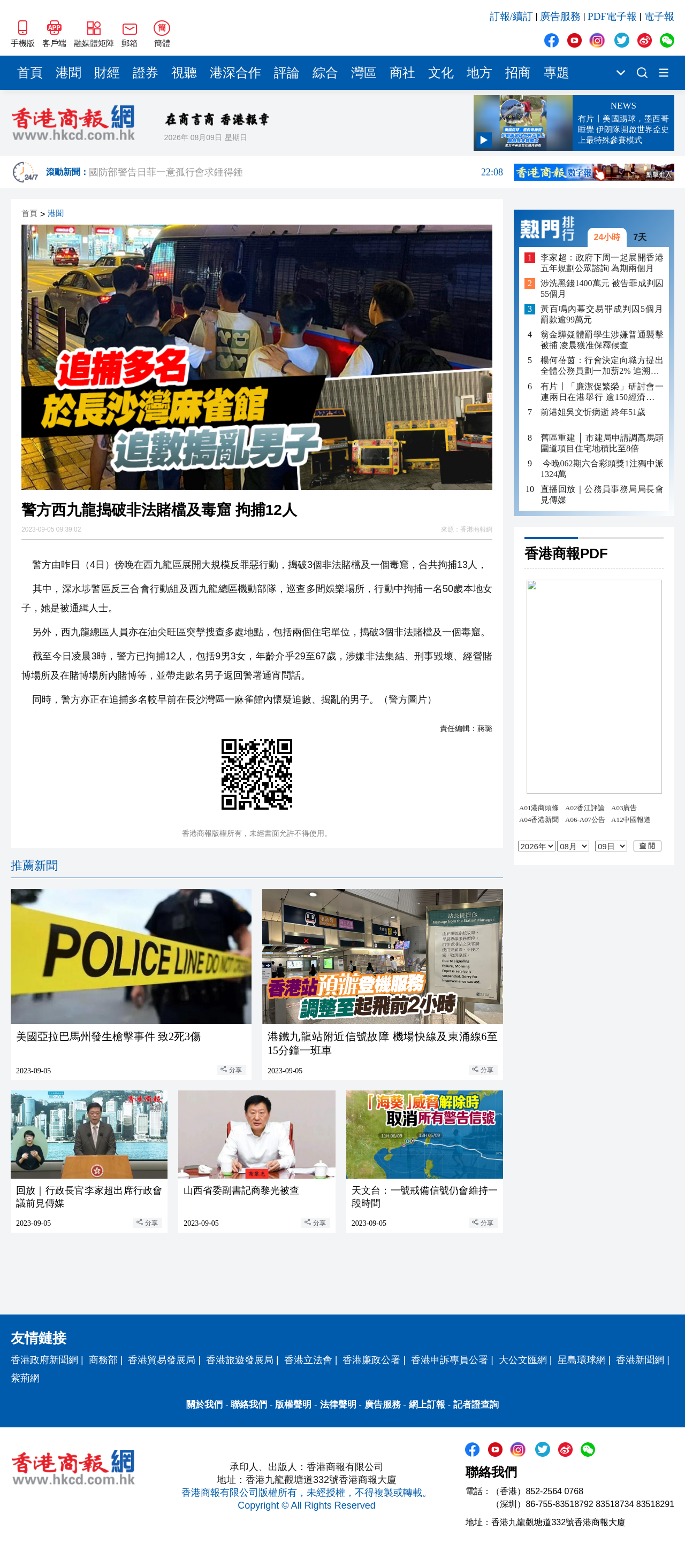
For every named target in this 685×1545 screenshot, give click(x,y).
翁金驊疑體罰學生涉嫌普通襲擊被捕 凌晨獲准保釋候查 (602, 340)
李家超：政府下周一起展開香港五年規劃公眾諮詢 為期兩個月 (602, 263)
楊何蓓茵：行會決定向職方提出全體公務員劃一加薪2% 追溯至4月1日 (602, 366)
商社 (402, 73)
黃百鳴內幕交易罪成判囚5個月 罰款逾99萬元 (602, 314)
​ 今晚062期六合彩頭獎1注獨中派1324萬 (602, 469)
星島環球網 (582, 1360)
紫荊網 (25, 1378)
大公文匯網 (523, 1360)
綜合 (325, 73)
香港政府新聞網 (44, 1360)
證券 (145, 73)
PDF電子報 (612, 16)
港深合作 (235, 73)
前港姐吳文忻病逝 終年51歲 (593, 412)
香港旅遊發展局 (239, 1360)
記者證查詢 (476, 1405)
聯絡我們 (249, 1405)
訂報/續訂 (511, 16)
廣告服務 (560, 16)
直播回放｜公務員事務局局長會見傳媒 (602, 494)
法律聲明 (338, 1405)
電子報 (659, 16)
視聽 (184, 73)
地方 (479, 73)
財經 (107, 73)
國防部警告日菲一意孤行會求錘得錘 (296, 172)
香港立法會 (308, 1360)
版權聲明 (293, 1405)
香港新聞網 (640, 1360)
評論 (287, 73)
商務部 (103, 1360)
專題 (556, 73)
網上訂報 (427, 1405)
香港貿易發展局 (161, 1360)
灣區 (364, 73)
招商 (518, 73)
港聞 (68, 73)
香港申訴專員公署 (449, 1360)
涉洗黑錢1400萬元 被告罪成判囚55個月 (602, 288)
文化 (441, 73)
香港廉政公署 (371, 1360)
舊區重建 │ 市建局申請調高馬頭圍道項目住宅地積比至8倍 (602, 443)
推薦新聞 (34, 865)
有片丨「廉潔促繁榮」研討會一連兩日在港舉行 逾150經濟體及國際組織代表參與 (602, 392)
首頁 (30, 73)
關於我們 (204, 1405)
